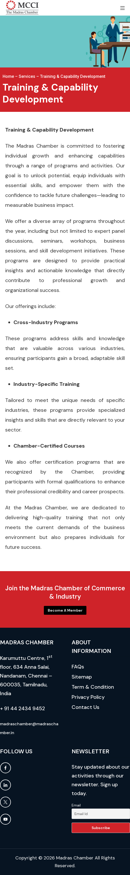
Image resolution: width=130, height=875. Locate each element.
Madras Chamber (74, 858)
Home (8, 76)
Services (27, 76)
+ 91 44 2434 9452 (22, 708)
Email (76, 805)
